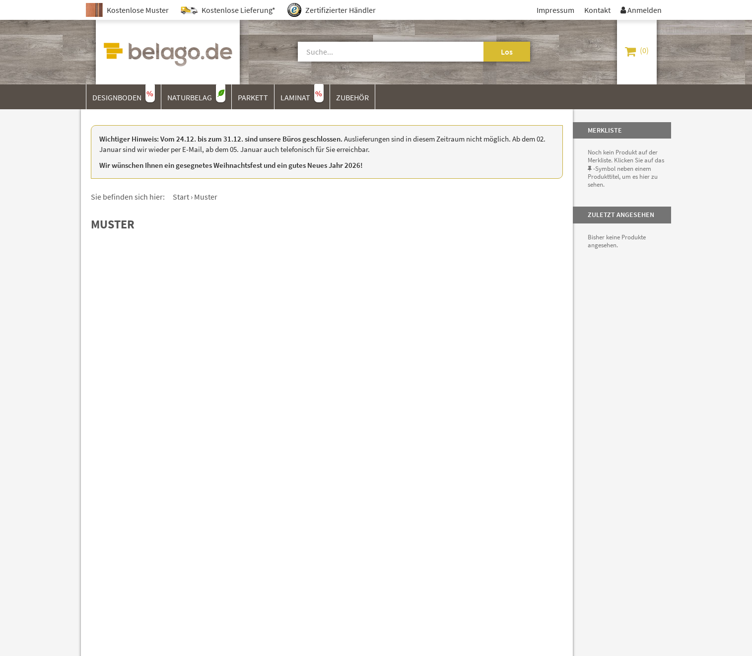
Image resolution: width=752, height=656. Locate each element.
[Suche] (379, 52)
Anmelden (641, 10)
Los (507, 52)
